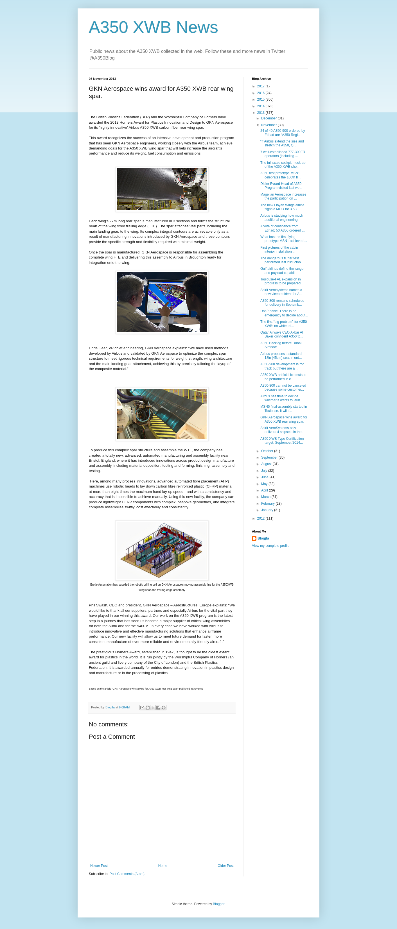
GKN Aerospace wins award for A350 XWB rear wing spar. (283, 419)
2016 (261, 93)
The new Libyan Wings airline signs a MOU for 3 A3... (282, 207)
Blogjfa (263, 538)
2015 (261, 99)
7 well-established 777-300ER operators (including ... (282, 154)
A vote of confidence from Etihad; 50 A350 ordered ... (282, 228)
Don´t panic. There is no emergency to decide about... (284, 313)
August (267, 464)
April (265, 490)
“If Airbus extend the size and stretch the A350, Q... (282, 143)
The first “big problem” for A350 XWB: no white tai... (283, 324)
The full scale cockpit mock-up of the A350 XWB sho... (283, 165)
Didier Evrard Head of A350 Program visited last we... (281, 186)
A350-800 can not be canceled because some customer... (283, 387)
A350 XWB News (153, 27)
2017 (261, 86)
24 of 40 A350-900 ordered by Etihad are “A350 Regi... (282, 133)
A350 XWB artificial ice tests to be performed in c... (283, 377)
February (268, 504)
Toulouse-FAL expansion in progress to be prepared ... (282, 281)
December (269, 118)
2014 (261, 106)
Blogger (218, 904)
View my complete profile (270, 546)
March (266, 497)
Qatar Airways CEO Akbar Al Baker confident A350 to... (281, 334)
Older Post (226, 866)
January (267, 510)
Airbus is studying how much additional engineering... (281, 217)
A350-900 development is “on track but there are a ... (282, 366)
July (264, 471)
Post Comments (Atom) (127, 874)
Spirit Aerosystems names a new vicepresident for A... (281, 292)
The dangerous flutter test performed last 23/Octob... (282, 260)
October (267, 451)
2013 (261, 113)
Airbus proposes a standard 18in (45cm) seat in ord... (281, 356)
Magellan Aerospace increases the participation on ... (283, 196)
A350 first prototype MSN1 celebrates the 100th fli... (280, 175)
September (270, 457)
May (265, 484)
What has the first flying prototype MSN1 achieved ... (283, 239)
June (265, 477)
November (269, 125)
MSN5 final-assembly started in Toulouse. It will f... (283, 409)
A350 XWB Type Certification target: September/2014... (282, 441)
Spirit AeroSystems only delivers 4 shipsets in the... (282, 430)
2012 (261, 518)
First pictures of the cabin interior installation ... (279, 249)
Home (162, 866)
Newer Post (99, 866)
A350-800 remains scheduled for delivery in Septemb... (282, 303)
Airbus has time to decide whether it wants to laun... (281, 398)
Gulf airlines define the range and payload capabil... (281, 271)
